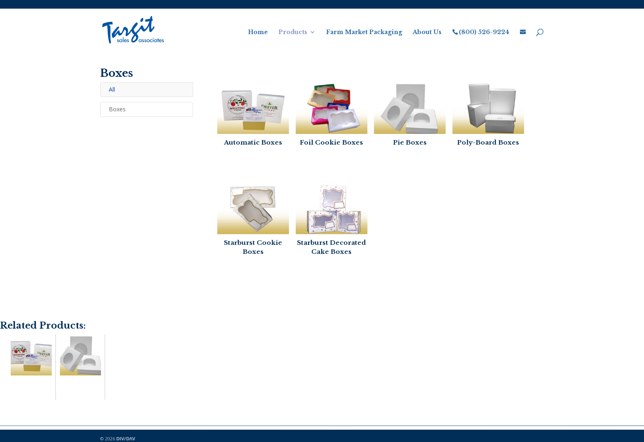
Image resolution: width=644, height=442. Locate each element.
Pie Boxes (410, 142)
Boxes (117, 109)
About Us (427, 32)
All (112, 89)
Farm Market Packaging (364, 32)
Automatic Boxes (253, 142)
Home (258, 32)
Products (292, 32)
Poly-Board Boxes (488, 142)
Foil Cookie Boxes (331, 142)
